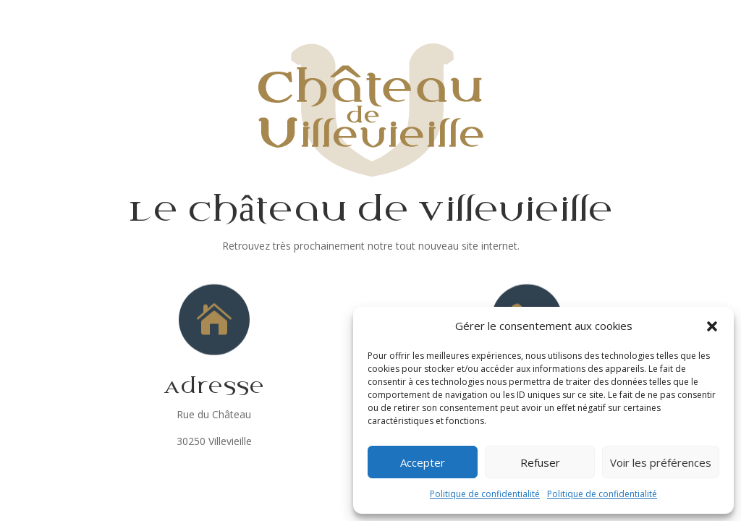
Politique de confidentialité (485, 494)
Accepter (422, 462)
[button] (712, 326)
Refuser (540, 462)
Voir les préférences (660, 462)
